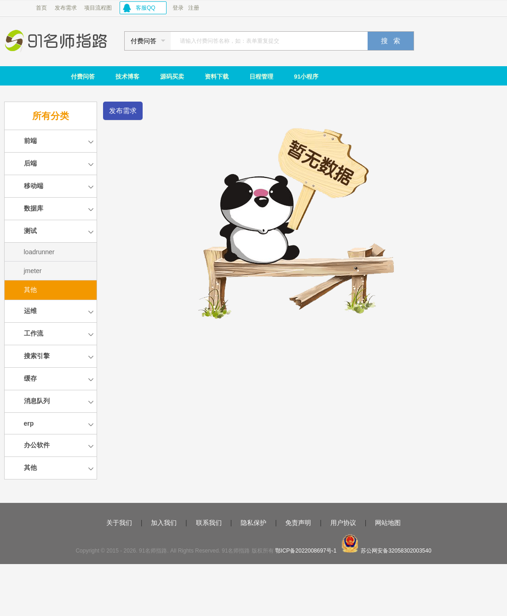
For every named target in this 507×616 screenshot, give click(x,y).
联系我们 (209, 522)
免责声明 (298, 522)
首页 (41, 8)
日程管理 (261, 76)
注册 (193, 8)
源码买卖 (172, 76)
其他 (30, 289)
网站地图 (388, 522)
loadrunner (39, 252)
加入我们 (164, 522)
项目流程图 (98, 8)
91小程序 (306, 76)
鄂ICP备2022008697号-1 (305, 551)
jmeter (33, 270)
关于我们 (119, 522)
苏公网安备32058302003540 (396, 551)
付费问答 (83, 76)
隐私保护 (253, 522)
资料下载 (217, 76)
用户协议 (343, 522)
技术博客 (127, 76)
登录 (178, 8)
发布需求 (66, 8)
